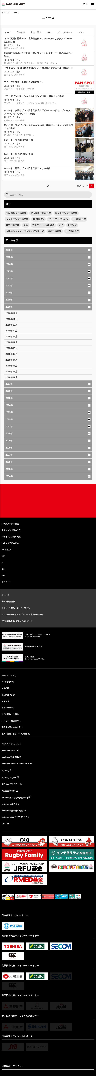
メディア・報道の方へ (11, 721)
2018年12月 (11, 313)
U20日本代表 (12, 225)
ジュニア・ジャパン (58, 219)
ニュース (5, 595)
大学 (25, 225)
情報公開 (5, 688)
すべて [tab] (8, 32)
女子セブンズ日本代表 (17, 219)
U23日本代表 (79, 219)
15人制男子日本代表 (16, 213)
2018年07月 (11, 342)
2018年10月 (11, 325)
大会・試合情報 (8, 601)
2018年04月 (11, 360)
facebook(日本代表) (10, 757)
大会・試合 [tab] (35, 32)
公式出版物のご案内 (10, 714)
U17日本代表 (72, 231)
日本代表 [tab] (21, 32)
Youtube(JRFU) (8, 791)
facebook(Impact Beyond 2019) (15, 764)
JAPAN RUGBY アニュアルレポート (17, 621)
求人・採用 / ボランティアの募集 (16, 734)
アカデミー (6, 582)
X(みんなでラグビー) (10, 784)
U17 (3, 576)
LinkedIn (5, 824)
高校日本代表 (54, 231)
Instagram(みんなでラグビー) (14, 817)
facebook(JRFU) (9, 751)
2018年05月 (11, 354)
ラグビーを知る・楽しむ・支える (16, 608)
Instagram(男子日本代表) (12, 811)
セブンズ (72, 225)
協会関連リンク (8, 695)
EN (86, 4)
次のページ (82, 186)
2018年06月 (11, 348)
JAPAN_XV (38, 219)
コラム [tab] (81, 32)
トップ (4, 13)
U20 (3, 563)
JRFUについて (8, 682)
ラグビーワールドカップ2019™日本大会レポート (23, 614)
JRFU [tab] (49, 32)
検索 (7, 194)
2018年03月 (11, 365)
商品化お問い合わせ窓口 (12, 727)
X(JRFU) (5, 770)
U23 (3, 556)
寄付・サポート (8, 708)
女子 (61, 225)
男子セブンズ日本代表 (66, 213)
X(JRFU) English (9, 777)
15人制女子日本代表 (41, 213)
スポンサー (6, 701)
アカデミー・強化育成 (43, 225)
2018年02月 (11, 371)
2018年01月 (11, 377)
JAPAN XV (6, 550)
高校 (3, 569)
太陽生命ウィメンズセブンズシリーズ (25, 231)
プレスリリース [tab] (65, 32)
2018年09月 (11, 330)
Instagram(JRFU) (9, 804)
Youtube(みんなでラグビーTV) (15, 798)
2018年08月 (11, 336)
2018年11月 (11, 319)
